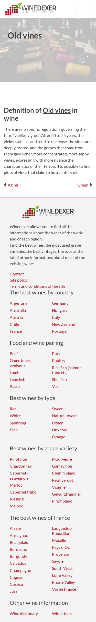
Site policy (19, 279)
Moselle (59, 540)
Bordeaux (18, 549)
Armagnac (19, 535)
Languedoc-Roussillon (62, 530)
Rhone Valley (63, 582)
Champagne (20, 570)
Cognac (16, 577)
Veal (56, 386)
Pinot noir (18, 459)
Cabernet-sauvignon (19, 475)
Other (57, 422)
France (16, 331)
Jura (13, 591)
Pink (14, 429)
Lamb (14, 372)
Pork (56, 353)
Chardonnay (21, 465)
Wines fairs (62, 613)
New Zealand (63, 324)
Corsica (16, 584)
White (15, 415)
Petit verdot (62, 480)
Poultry (58, 360)
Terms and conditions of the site (37, 286)
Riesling (17, 498)
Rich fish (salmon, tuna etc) (67, 370)
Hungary (59, 310)
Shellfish (59, 379)
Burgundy (18, 556)
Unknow (59, 429)
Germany (60, 303)
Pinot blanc (62, 500)
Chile (14, 324)
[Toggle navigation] (84, 9)
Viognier (59, 487)
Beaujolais (19, 542)
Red (13, 408)
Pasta (15, 386)
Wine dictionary (24, 613)
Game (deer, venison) (20, 363)
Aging (11, 184)
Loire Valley (62, 575)
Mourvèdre (62, 459)
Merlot (16, 484)
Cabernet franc (23, 491)
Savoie (57, 561)
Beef (14, 353)
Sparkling (18, 422)
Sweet (57, 408)
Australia (18, 310)
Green (84, 184)
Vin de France (64, 589)
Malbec (16, 505)
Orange (58, 436)
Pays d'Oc (61, 547)
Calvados (18, 563)
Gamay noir (62, 465)
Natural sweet (64, 415)
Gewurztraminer (66, 493)
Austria (16, 317)
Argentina (18, 303)
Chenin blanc (63, 472)
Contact (17, 273)
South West (62, 568)
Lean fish (17, 379)
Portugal (59, 331)
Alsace (15, 528)
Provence (60, 554)
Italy (56, 317)
